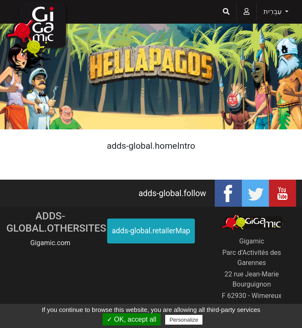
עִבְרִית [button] (273, 12)
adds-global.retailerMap (151, 231)
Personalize (183, 320)
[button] (226, 11)
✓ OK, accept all (131, 319)
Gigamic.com (50, 243)
